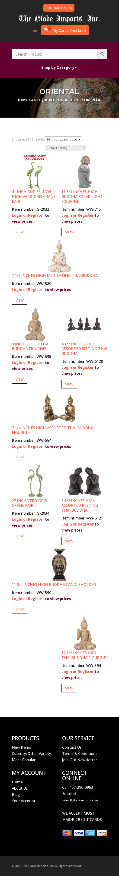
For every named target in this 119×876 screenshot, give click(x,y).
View (20, 231)
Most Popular (23, 759)
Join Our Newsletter (79, 759)
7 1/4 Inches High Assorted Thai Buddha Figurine (52, 430)
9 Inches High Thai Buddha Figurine (30, 346)
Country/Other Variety (31, 753)
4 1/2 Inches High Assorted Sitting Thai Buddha (84, 348)
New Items (21, 747)
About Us (20, 788)
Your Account (23, 800)
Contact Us (72, 747)
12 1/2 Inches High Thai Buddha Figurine (83, 655)
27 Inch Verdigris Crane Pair (29, 503)
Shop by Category (57, 68)
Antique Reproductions (55, 100)
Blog (16, 794)
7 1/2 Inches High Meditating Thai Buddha (55, 275)
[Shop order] (65, 148)
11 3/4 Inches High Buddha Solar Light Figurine (82, 196)
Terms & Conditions (79, 753)
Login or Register (28, 215)
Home (22, 100)
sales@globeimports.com (80, 800)
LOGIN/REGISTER (59, 8)
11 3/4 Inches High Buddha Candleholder (54, 584)
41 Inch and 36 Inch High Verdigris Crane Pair (33, 196)
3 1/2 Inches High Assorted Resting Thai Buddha (79, 505)
